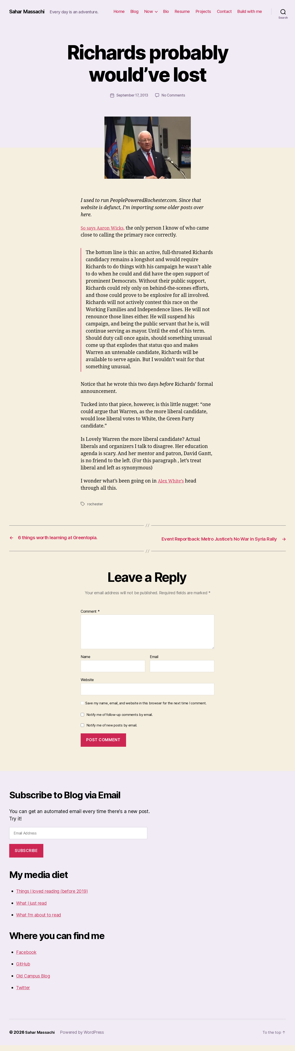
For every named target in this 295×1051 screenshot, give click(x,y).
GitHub (24, 969)
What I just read (33, 909)
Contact (224, 11)
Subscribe (26, 856)
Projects (203, 11)
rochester (95, 503)
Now (148, 11)
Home (119, 11)
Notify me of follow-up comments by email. (119, 720)
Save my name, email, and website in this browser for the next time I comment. (145, 709)
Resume (182, 11)
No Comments (174, 95)
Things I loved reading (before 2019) (56, 897)
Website (87, 685)
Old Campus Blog (35, 981)
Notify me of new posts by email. (111, 731)
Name (85, 663)
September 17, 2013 (132, 95)
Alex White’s (172, 481)
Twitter (23, 993)
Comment (90, 617)
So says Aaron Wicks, (105, 228)
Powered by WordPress (84, 1038)
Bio (166, 11)
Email (154, 663)
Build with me (249, 11)
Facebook (27, 958)
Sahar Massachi (29, 11)
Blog (134, 11)
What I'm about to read (41, 920)
